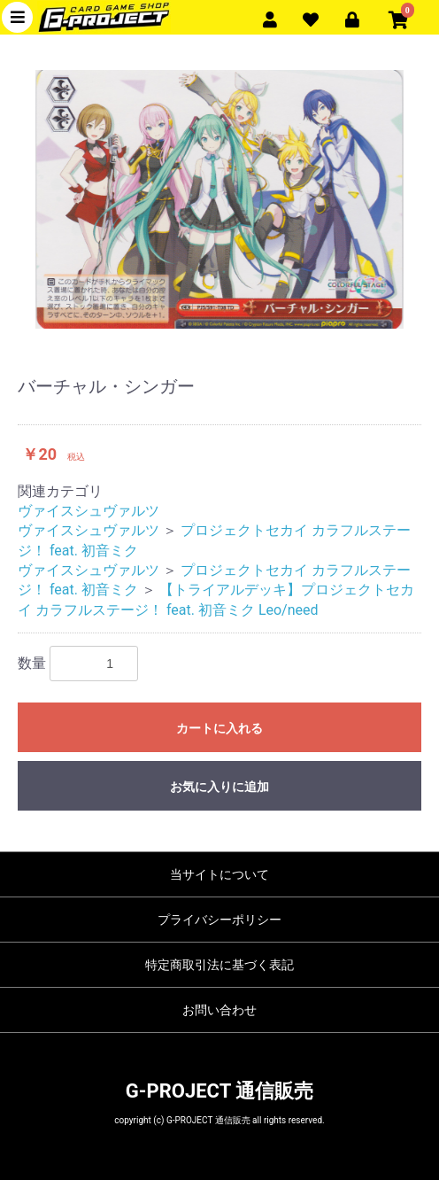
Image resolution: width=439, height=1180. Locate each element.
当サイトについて (219, 874)
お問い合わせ (219, 1010)
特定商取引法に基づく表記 (219, 965)
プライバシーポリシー (219, 919)
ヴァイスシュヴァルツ (88, 510)
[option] (219, 199)
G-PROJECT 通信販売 (219, 1091)
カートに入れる (219, 728)
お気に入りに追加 (219, 787)
